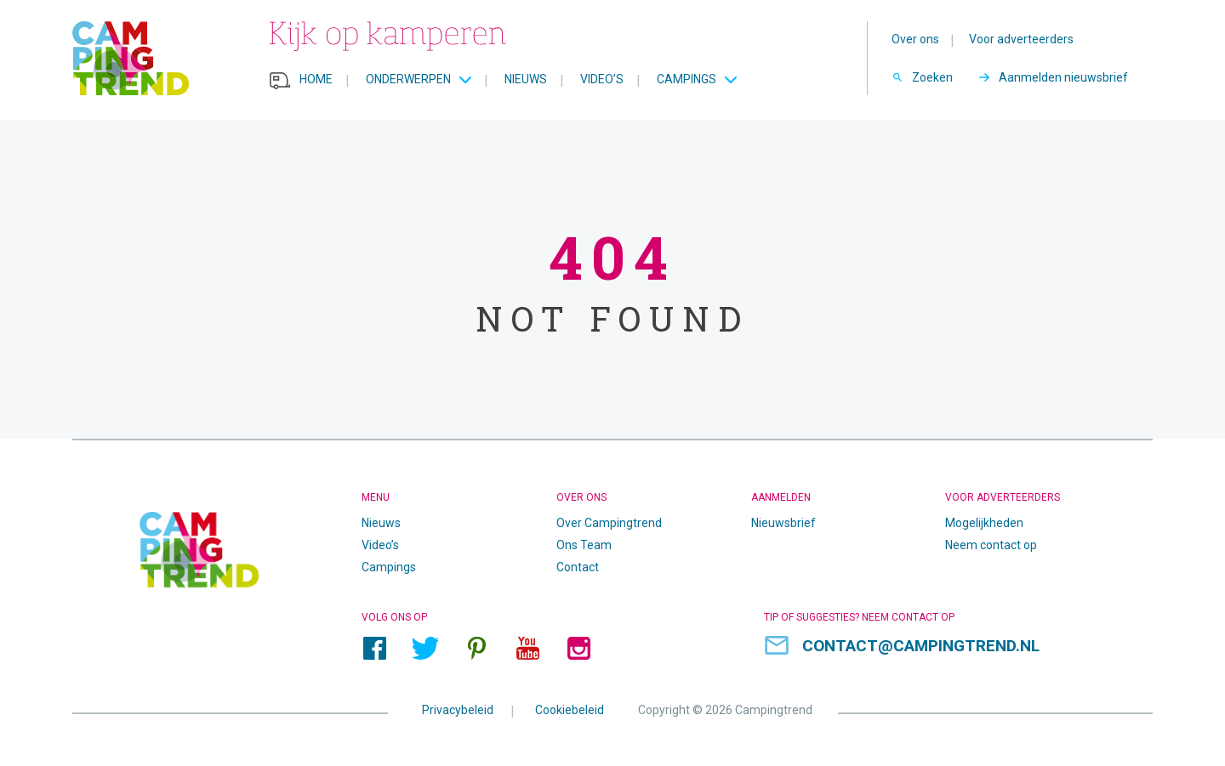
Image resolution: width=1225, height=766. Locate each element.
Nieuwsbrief (783, 523)
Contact (577, 567)
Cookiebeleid (569, 710)
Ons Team (584, 545)
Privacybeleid (457, 710)
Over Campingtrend (609, 523)
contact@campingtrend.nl (921, 645)
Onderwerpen (408, 79)
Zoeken (932, 77)
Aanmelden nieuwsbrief (1063, 77)
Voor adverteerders (1021, 39)
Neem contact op (991, 545)
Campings (686, 79)
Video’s (602, 79)
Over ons (915, 39)
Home (316, 79)
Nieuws (525, 79)
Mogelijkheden (984, 523)
